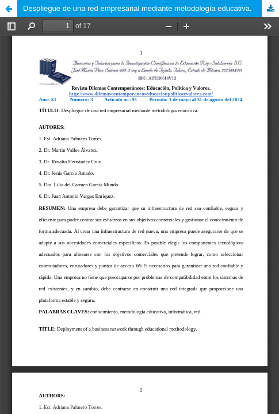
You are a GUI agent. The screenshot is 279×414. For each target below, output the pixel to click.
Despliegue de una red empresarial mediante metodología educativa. (137, 8)
